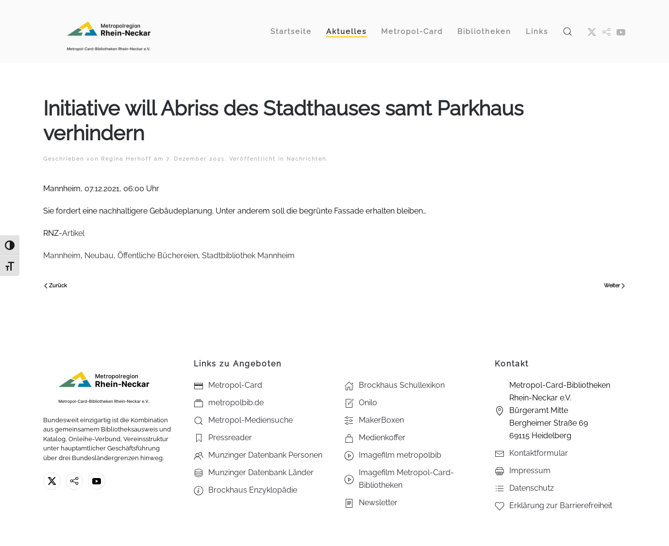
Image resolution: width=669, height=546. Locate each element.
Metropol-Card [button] (412, 31)
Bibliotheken (484, 31)
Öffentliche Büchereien (157, 255)
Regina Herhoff (126, 159)
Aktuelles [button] (346, 31)
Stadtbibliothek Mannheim (248, 255)
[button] (567, 31)
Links (537, 31)
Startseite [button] (291, 31)
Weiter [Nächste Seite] (614, 285)
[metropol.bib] (606, 31)
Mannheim (62, 255)
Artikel (73, 233)
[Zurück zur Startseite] (108, 31)
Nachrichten (306, 159)
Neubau (99, 255)
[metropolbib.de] (74, 481)
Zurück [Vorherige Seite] (55, 285)
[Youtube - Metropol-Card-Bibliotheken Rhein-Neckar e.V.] (621, 31)
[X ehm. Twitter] (592, 31)
